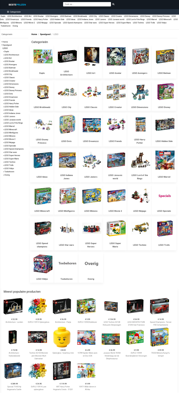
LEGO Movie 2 (29, 23)
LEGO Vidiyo (161, 23)
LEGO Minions (16, 23)
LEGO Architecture (15, 16)
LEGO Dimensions (131, 16)
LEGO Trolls (150, 23)
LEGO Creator (116, 16)
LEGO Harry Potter (41, 19)
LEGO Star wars (91, 23)
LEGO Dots (8, 94)
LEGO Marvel (152, 19)
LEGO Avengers (52, 16)
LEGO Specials (55, 23)
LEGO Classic (104, 16)
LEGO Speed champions (72, 23)
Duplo (3, 16)
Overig (15, 26)
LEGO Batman (65, 16)
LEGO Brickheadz (80, 16)
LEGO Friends (26, 19)
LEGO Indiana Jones (85, 19)
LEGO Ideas (71, 19)
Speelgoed (7, 45)
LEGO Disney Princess (161, 16)
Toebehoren (5, 26)
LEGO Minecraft (165, 19)
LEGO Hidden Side (57, 19)
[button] (14, 12)
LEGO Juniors (101, 19)
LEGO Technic (138, 23)
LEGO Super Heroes (106, 23)
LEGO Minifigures (11, 133)
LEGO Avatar (38, 16)
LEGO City (93, 16)
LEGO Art (27, 16)
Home (6, 42)
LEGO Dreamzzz (12, 19)
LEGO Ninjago (42, 23)
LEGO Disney (145, 16)
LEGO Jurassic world (116, 19)
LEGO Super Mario (124, 23)
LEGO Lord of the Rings (135, 19)
